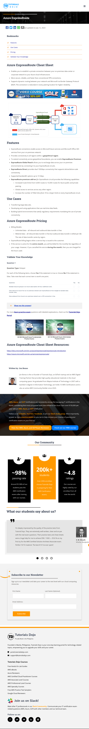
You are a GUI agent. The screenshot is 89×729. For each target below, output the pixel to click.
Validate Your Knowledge (19, 57)
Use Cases (14, 47)
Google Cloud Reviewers (16, 693)
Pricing (12, 52)
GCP (23, 402)
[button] (44, 306)
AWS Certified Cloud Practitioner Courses (22, 676)
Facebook (38, 414)
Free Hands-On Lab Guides (17, 666)
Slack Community (40, 706)
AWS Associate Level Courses (18, 680)
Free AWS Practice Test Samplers (19, 690)
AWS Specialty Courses (16, 686)
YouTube (30, 414)
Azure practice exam (22, 312)
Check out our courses (65, 428)
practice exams (27, 417)
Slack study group (58, 414)
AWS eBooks (12, 670)
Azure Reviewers (14, 673)
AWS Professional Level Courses (19, 683)
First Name (16, 591)
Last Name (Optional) (52, 591)
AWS (11, 402)
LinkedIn (22, 414)
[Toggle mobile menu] (85, 6)
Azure (15, 402)
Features (13, 43)
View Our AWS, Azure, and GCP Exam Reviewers (30, 428)
